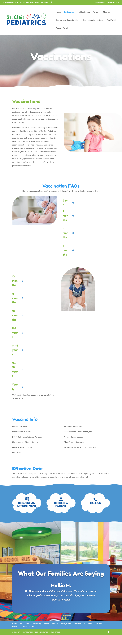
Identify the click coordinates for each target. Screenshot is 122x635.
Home (58, 12)
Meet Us (106, 12)
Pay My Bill (111, 20)
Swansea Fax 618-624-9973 (107, 2)
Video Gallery (84, 12)
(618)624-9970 (11, 2)
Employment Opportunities (67, 20)
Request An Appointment (93, 20)
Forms (95, 12)
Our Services (69, 12)
